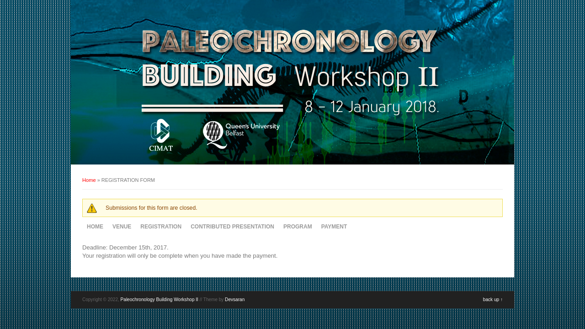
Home (89, 180)
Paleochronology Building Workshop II (159, 299)
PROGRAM (297, 226)
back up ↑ (493, 299)
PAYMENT (334, 226)
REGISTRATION (160, 226)
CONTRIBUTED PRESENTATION (232, 226)
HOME (95, 226)
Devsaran (235, 299)
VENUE (121, 226)
